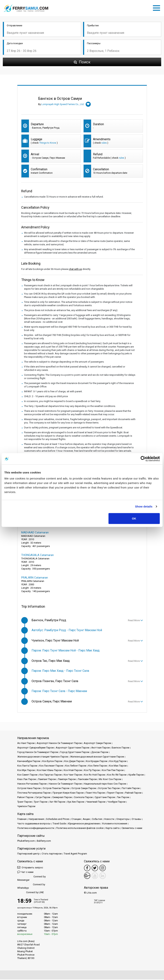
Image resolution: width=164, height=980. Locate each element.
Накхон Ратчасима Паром (32, 784)
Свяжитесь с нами (132, 828)
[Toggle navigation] (157, 7)
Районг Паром (25, 797)
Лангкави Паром (87, 779)
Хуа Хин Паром (75, 802)
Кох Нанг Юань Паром (49, 770)
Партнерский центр (28, 854)
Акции (86, 819)
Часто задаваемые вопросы (34, 824)
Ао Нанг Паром (26, 743)
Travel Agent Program (75, 854)
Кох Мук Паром (26, 770)
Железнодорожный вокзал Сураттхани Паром (97, 757)
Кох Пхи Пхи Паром (113, 770)
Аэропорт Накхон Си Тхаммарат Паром (59, 743)
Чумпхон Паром (26, 806)
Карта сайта (112, 828)
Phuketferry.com (26, 841)
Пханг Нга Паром (95, 793)
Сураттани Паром (105, 797)
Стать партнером (52, 854)
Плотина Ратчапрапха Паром (34, 793)
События (97, 819)
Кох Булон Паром (52, 761)
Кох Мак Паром (118, 766)
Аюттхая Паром (100, 748)
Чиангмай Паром (95, 802)
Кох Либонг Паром (75, 766)
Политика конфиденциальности (35, 828)
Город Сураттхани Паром (74, 752)
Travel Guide (59, 824)
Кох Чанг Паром (73, 775)
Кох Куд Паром (117, 761)
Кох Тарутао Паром (50, 775)
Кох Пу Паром (92, 770)
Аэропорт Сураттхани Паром (72, 748)
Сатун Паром (42, 797)
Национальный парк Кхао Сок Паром (105, 784)
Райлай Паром (133, 793)
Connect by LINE (30, 893)
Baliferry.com (44, 841)
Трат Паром (40, 802)
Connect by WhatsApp (31, 887)
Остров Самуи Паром (83, 788)
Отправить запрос (30, 867)
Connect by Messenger (31, 879)
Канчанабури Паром (28, 761)
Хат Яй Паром (57, 802)
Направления (36, 819)
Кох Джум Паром (74, 761)
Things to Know (47, 143)
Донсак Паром (99, 752)
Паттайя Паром (131, 788)
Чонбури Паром (116, 802)
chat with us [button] (75, 269)
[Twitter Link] (95, 868)
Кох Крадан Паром (96, 761)
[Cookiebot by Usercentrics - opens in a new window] (143, 459)
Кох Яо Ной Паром (94, 775)
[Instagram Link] (102, 868)
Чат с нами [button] (25, 872)
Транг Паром (24, 802)
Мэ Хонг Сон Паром (110, 779)
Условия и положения (114, 824)
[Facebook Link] (87, 868)
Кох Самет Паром (27, 775)
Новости (109, 819)
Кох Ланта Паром (27, 766)
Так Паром (123, 797)
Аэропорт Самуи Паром (97, 743)
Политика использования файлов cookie (80, 828)
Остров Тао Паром (109, 788)
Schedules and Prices (57, 819)
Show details (144, 506)
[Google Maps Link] (87, 876)
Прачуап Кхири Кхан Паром (68, 793)
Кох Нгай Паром (73, 770)
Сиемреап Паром (62, 797)
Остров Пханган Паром (56, 788)
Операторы (123, 819)
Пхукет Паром (115, 793)
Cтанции (76, 819)
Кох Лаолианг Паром (51, 766)
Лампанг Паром (47, 779)
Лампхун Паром (67, 779)
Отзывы (136, 819)
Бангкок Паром (120, 748)
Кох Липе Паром (97, 766)
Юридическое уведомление (84, 824)
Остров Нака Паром (29, 788)
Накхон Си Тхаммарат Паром (65, 784)
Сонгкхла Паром (83, 797)
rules (104, 143)
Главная (21, 819)
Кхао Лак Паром (26, 779)
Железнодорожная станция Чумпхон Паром (42, 757)
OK (134, 518)
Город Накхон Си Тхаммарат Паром (37, 752)
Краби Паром (136, 775)
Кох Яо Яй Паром (116, 775)
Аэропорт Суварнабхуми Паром (35, 748)
